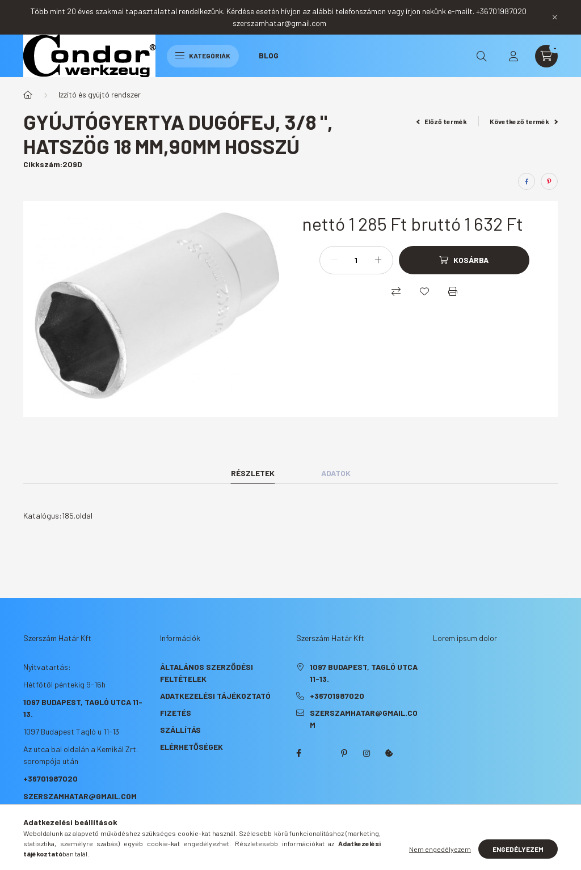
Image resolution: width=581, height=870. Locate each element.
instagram (366, 753)
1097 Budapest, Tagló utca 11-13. (364, 673)
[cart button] (546, 56)
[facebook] (526, 181)
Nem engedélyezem (440, 849)
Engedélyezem (518, 849)
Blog (269, 55)
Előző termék (442, 121)
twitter (321, 753)
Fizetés (175, 713)
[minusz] (334, 260)
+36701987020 (50, 778)
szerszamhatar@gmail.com (80, 796)
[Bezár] (554, 17)
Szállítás (180, 730)
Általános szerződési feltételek (206, 673)
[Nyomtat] (452, 291)
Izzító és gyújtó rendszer (99, 94)
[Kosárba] (464, 260)
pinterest (343, 753)
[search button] (481, 56)
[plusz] (378, 260)
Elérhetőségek (191, 747)
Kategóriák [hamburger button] (202, 56)
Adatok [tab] (336, 473)
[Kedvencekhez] (424, 291)
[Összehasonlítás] (396, 291)
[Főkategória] (27, 94)
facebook (298, 753)
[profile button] (513, 56)
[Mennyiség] (356, 260)
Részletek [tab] (253, 473)
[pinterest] (549, 181)
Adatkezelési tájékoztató (215, 696)
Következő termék (524, 121)
